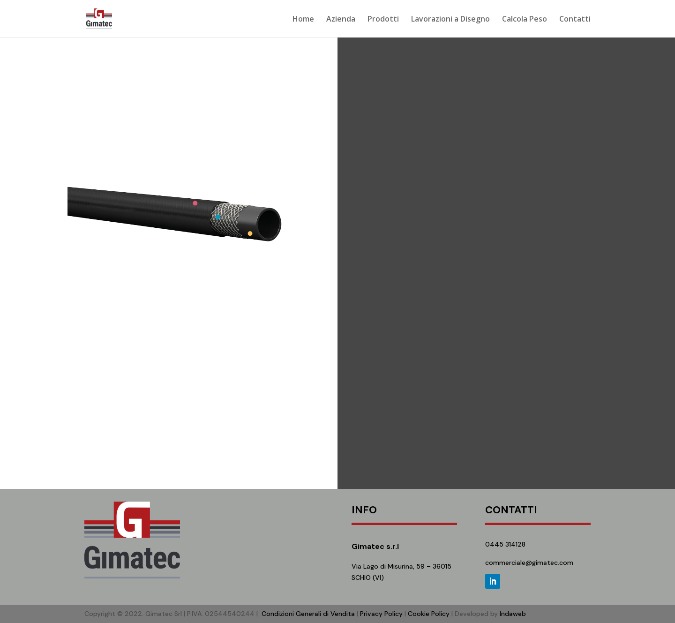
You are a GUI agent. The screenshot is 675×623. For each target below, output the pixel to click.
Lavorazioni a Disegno (450, 19)
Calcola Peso (524, 19)
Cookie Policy (429, 613)
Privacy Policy (381, 613)
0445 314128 (505, 544)
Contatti (575, 19)
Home (303, 19)
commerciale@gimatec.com (529, 562)
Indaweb (513, 613)
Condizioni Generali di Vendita (308, 613)
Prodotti (383, 19)
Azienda (340, 19)
